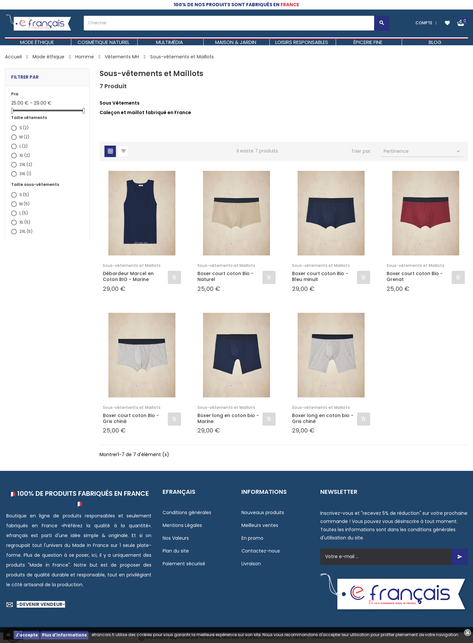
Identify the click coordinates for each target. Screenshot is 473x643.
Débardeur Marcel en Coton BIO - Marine (128, 276)
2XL (25, 164)
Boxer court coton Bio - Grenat (415, 276)
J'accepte (27, 635)
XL (24, 155)
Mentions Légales (182, 525)
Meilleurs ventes (259, 525)
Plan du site (176, 551)
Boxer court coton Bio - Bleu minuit (320, 276)
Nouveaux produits (262, 512)
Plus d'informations (64, 635)
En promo (252, 538)
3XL (25, 173)
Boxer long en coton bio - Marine (228, 418)
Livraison (251, 563)
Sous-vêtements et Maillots (132, 265)
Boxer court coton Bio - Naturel (225, 276)
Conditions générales (187, 512)
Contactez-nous (260, 551)
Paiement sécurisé (184, 563)
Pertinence (423, 151)
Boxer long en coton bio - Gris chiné (322, 418)
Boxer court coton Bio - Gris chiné (131, 418)
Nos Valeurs (176, 538)
